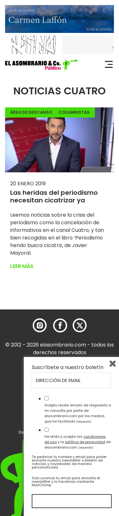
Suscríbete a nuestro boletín (67, 367)
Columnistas (74, 112)
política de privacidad (85, 441)
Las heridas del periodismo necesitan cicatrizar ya (54, 196)
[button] (41, 65)
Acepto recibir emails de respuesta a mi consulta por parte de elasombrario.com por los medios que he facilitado (77, 413)
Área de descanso (31, 112)
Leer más (21, 266)
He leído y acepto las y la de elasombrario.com (77, 442)
